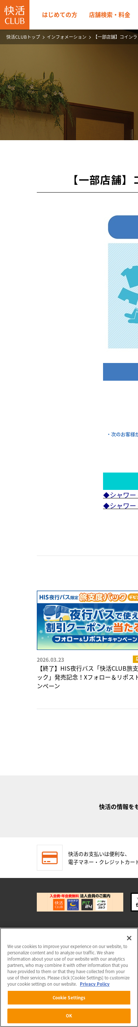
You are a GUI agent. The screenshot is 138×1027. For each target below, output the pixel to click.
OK (69, 1016)
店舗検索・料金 (109, 14)
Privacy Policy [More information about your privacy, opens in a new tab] (95, 984)
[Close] (129, 938)
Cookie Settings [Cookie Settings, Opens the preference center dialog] (69, 998)
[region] (69, 977)
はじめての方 (59, 14)
